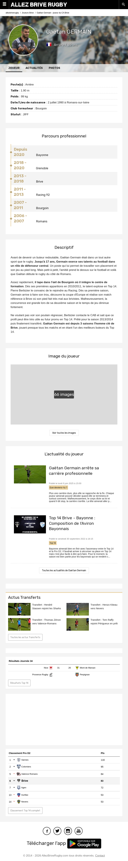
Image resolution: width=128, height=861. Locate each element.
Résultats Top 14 (19, 683)
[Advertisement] (64, 719)
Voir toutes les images (64, 432)
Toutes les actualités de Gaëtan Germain (64, 570)
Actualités (34, 68)
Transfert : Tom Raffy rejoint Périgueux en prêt (104, 621)
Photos (54, 68)
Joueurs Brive (28, 13)
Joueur (14, 68)
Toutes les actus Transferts (25, 637)
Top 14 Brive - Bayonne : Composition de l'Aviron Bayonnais (72, 523)
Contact (100, 855)
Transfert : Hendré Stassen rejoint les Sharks (46, 606)
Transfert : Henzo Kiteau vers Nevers (104, 606)
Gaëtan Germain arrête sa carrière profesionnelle (74, 471)
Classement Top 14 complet (25, 810)
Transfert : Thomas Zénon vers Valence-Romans (46, 621)
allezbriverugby (12, 13)
